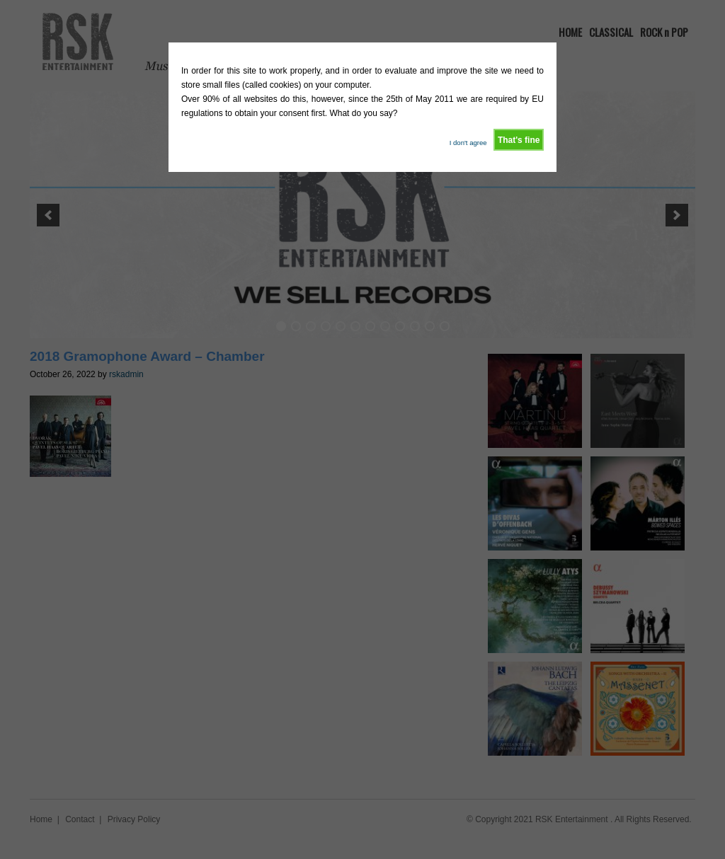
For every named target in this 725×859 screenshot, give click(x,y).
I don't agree (468, 142)
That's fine (519, 140)
